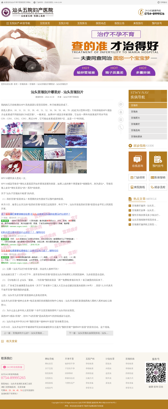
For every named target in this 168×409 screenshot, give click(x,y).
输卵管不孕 (70, 364)
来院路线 (137, 187)
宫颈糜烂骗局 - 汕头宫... (143, 205)
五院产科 (90, 359)
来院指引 (138, 23)
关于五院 (49, 368)
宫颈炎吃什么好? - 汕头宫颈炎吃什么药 (32, 333)
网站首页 (49, 364)
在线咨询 (137, 161)
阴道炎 (108, 364)
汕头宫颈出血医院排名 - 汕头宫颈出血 (96, 333)
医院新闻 (49, 373)
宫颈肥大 (135, 118)
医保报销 (158, 177)
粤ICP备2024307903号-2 (107, 403)
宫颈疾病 (23, 84)
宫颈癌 (32, 84)
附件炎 (108, 378)
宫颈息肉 (135, 130)
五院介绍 (64, 23)
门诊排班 (137, 177)
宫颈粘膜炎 (136, 136)
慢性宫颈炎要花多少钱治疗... (146, 215)
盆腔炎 (108, 373)
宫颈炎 (134, 111)
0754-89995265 (13, 377)
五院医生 (82, 23)
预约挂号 (157, 23)
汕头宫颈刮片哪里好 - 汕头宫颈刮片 (52, 84)
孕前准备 (89, 383)
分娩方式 (89, 378)
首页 (16, 84)
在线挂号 (49, 388)
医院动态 (101, 23)
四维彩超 (89, 373)
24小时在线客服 (12, 367)
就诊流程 (158, 187)
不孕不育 (69, 359)
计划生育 (110, 359)
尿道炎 (108, 383)
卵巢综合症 (70, 378)
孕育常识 (89, 388)
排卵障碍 (69, 373)
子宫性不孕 (70, 368)
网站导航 (49, 359)
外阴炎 (108, 368)
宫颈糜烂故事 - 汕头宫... (143, 210)
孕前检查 (89, 364)
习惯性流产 (70, 383)
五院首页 (45, 23)
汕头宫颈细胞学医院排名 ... (145, 220)
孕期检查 (89, 368)
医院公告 (120, 23)
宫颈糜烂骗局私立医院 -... (144, 224)
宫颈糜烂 (135, 124)
